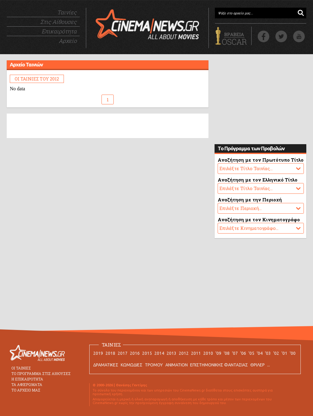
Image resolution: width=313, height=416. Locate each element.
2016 (135, 353)
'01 (284, 353)
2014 (159, 353)
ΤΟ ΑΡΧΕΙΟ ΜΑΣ (25, 390)
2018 (110, 353)
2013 (171, 353)
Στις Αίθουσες (58, 21)
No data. (261, 168)
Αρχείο (68, 40)
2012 (184, 353)
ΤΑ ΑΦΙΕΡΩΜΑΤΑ (26, 384)
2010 (208, 353)
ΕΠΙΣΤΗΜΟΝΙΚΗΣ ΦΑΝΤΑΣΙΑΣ (219, 364)
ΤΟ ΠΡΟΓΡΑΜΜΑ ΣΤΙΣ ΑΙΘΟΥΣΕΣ (41, 373)
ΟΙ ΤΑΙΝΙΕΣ (21, 367)
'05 (251, 353)
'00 (293, 353)
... (268, 364)
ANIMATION (176, 364)
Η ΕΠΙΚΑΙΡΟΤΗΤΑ (27, 379)
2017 (122, 353)
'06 (243, 353)
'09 (218, 353)
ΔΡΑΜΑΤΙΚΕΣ (105, 364)
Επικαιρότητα (59, 31)
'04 (260, 353)
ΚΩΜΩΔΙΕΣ (131, 364)
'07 (235, 353)
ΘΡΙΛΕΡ (257, 364)
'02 (276, 353)
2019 (98, 353)
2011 (196, 353)
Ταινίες (67, 12)
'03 (268, 353)
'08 (227, 353)
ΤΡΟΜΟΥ (154, 364)
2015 (147, 353)
